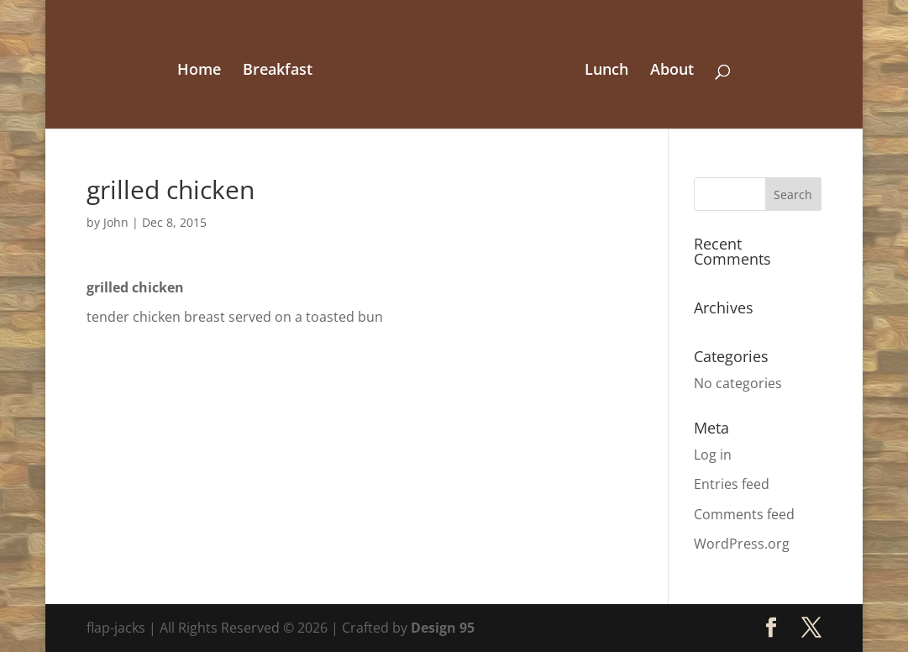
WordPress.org (742, 543)
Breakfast (277, 71)
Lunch (606, 71)
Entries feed (731, 484)
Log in (713, 454)
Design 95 (443, 627)
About (672, 71)
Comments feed (744, 514)
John (116, 222)
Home (199, 71)
